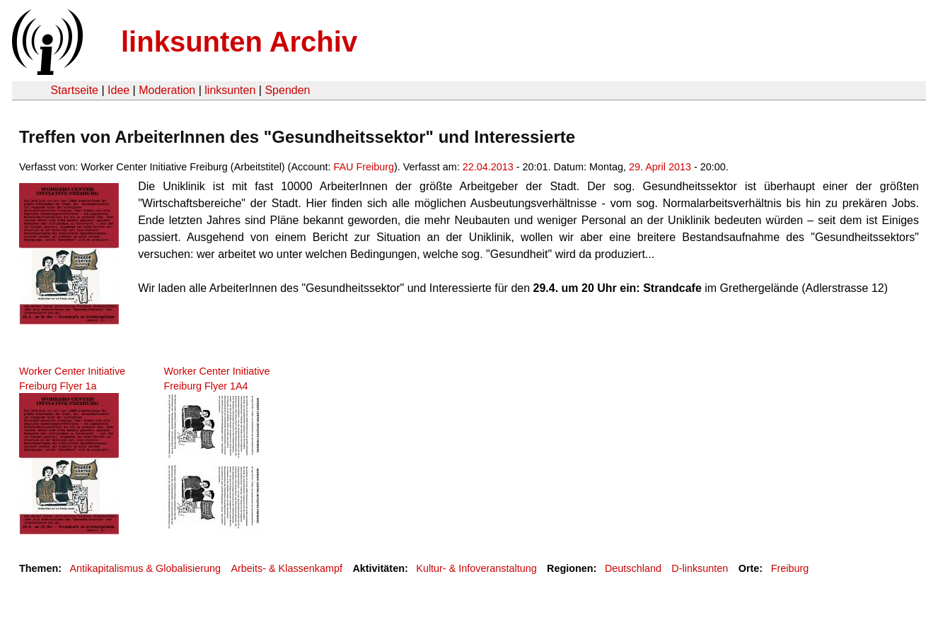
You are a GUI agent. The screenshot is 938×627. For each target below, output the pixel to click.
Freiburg (790, 568)
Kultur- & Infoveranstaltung (476, 568)
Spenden (287, 90)
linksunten (229, 90)
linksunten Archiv (239, 41)
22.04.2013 (488, 166)
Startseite (74, 90)
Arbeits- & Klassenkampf (286, 568)
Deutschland (633, 568)
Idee (118, 90)
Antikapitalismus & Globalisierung (145, 568)
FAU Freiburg (363, 166)
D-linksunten (699, 568)
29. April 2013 (660, 166)
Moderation (167, 90)
